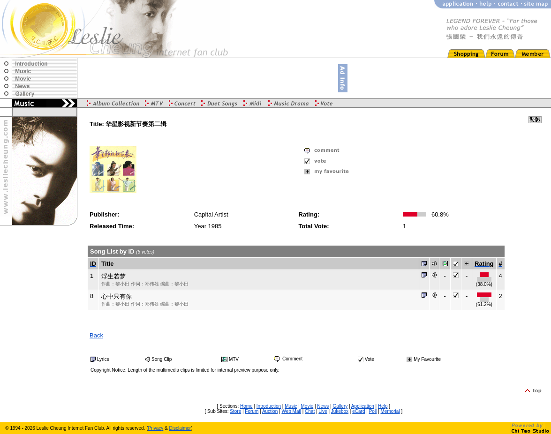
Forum (251, 411)
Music (291, 406)
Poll (373, 411)
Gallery (340, 406)
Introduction (269, 406)
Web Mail (291, 411)
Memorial (390, 411)
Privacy (156, 428)
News (323, 406)
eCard (358, 411)
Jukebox (339, 411)
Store (235, 411)
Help (383, 406)
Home (246, 406)
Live (322, 411)
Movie (307, 406)
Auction (270, 411)
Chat (310, 411)
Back (96, 335)
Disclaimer (180, 428)
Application (362, 406)
